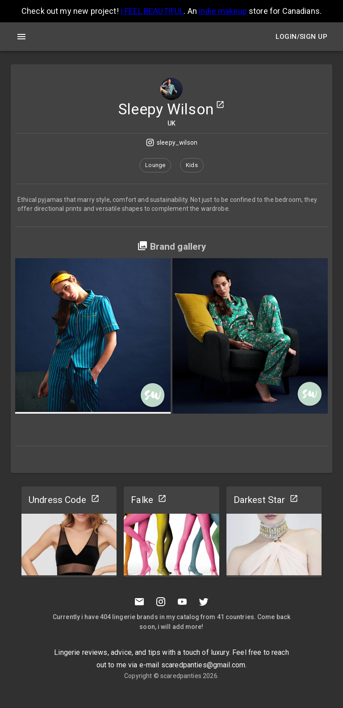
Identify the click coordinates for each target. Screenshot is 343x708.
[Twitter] (203, 601)
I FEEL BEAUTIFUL (152, 11)
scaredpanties (180, 675)
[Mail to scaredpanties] (139, 601)
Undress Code (57, 499)
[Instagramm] (161, 601)
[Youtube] (182, 601)
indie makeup (223, 11)
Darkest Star (259, 499)
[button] (155, 165)
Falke (142, 499)
